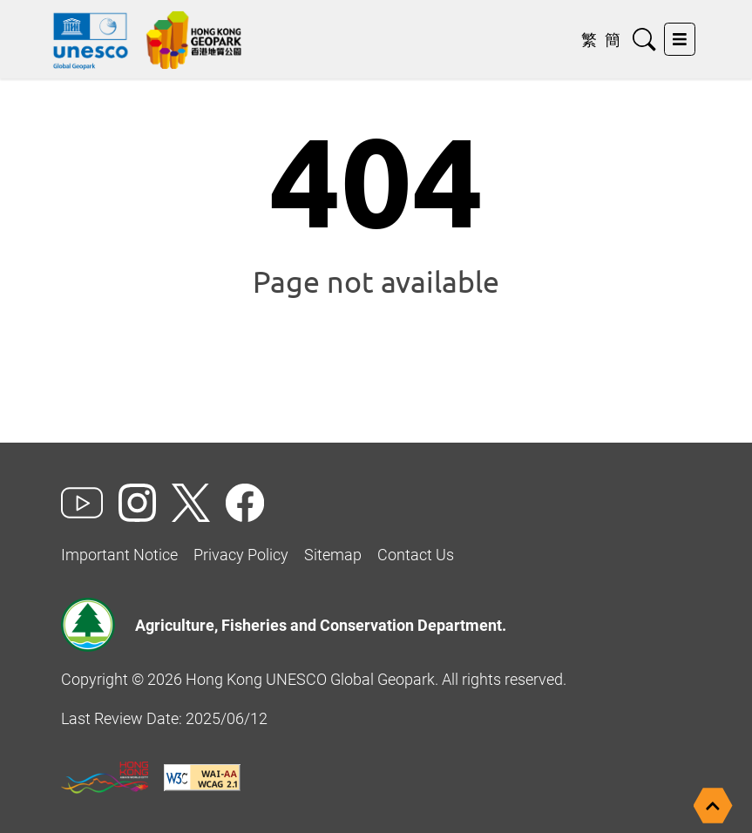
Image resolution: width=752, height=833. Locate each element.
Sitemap (333, 554)
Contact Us (415, 554)
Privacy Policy (240, 554)
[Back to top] (713, 805)
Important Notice (119, 554)
